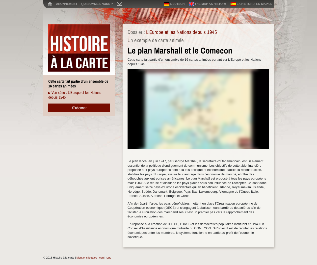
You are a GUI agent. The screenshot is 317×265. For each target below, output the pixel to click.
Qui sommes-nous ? (97, 4)
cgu (101, 257)
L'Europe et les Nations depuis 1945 (181, 32)
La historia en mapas (251, 4)
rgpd (108, 257)
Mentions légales (87, 257)
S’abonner (79, 108)
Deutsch (174, 4)
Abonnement (66, 4)
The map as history (208, 4)
